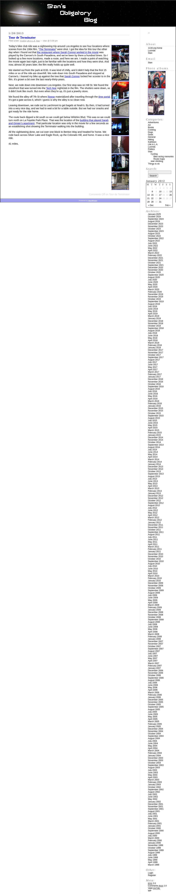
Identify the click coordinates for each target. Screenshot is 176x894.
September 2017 (156, 357)
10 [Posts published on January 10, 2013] (160, 191)
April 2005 (152, 719)
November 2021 (155, 260)
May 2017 (152, 367)
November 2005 (155, 702)
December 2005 (155, 699)
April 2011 (152, 544)
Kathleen (152, 142)
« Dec (150, 205)
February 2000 (155, 840)
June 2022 (153, 246)
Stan (38, 41)
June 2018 (153, 335)
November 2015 (155, 411)
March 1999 (153, 865)
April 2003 (152, 777)
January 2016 (154, 406)
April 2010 (152, 573)
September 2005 (156, 707)
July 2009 (152, 595)
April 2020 (152, 287)
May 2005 (152, 716)
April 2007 (152, 661)
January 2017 (154, 377)
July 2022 (152, 243)
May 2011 (152, 542)
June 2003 (153, 772)
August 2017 (154, 360)
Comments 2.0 (157, 886)
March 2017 (153, 372)
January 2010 (154, 580)
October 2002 (154, 787)
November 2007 (155, 644)
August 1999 (154, 852)
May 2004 (152, 746)
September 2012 (156, 503)
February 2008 (155, 636)
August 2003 (154, 767)
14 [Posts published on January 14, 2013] (148, 195)
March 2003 (153, 780)
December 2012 (155, 496)
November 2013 (155, 469)
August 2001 (154, 811)
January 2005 (154, 726)
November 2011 (155, 527)
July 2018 (152, 333)
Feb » (167, 205)
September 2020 (156, 275)
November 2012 (155, 498)
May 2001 (152, 819)
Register (152, 875)
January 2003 (154, 784)
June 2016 (153, 394)
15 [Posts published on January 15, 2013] (152, 195)
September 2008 (156, 619)
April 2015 (152, 428)
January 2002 (154, 802)
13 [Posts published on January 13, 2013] (170, 191)
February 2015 (155, 432)
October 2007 (154, 646)
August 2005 (154, 709)
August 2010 (154, 564)
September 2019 (156, 301)
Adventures (153, 122)
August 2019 (154, 304)
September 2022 (156, 238)
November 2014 (155, 440)
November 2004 (155, 731)
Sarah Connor (72, 76)
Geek (150, 134)
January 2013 (154, 493)
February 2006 (155, 695)
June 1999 (153, 857)
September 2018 (156, 328)
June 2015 (153, 423)
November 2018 (155, 323)
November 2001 (155, 806)
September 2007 (156, 649)
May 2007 (152, 658)
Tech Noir (51, 88)
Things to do (154, 164)
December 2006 (155, 670)
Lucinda (151, 50)
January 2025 (154, 214)
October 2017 (154, 355)
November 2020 (155, 270)
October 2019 (154, 299)
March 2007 (153, 663)
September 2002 (156, 789)
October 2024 (154, 216)
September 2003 (156, 765)
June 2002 (153, 797)
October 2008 (154, 617)
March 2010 (153, 576)
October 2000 (154, 828)
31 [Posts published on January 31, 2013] (160, 202)
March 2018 (153, 343)
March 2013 (153, 488)
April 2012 (152, 515)
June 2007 (153, 656)
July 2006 (152, 683)
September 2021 (156, 265)
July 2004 (152, 741)
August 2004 (154, 738)
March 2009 (153, 605)
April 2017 (152, 369)
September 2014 (156, 445)
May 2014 (152, 454)
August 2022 (154, 241)
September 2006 (156, 678)
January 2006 (154, 697)
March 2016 (153, 401)
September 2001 (156, 809)
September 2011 (156, 532)
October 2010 (154, 559)
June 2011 (153, 539)
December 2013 (155, 466)
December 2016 (155, 379)
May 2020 (152, 284)
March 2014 (153, 459)
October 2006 (154, 675)
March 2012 (153, 517)
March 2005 (153, 721)
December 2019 (155, 294)
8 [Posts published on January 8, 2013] (152, 191)
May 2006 (152, 687)
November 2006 (155, 673)
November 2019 (155, 296)
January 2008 (154, 639)
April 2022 (152, 250)
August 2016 (154, 389)
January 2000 (154, 843)
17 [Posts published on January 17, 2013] (160, 195)
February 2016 (155, 403)
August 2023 (154, 233)
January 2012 (154, 522)
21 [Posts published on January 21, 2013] (148, 198)
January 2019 (154, 318)
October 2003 (154, 763)
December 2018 (155, 321)
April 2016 (152, 399)
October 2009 (154, 588)
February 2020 (155, 292)
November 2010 (155, 556)
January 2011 (154, 551)
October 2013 (154, 471)
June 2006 (153, 685)
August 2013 (154, 476)
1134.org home (155, 48)
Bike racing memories (163, 156)
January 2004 (154, 755)
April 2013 (152, 486)
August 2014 (154, 447)
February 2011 (155, 549)
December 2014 (155, 437)
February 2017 (155, 374)
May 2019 (152, 311)
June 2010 (153, 568)
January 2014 (154, 464)
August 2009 (154, 593)
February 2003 (155, 782)
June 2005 (153, 714)
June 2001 (153, 816)
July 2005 (152, 712)
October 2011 (154, 530)
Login (150, 873)
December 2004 (155, 729)
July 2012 (152, 508)
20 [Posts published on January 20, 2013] (170, 195)
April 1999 (152, 862)
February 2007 (155, 666)
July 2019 (152, 306)
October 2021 (154, 263)
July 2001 (152, 814)
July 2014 (152, 449)
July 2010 (152, 566)
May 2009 (152, 600)
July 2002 (152, 794)
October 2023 (154, 229)
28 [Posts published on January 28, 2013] (148, 202)
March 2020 (153, 289)
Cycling (23, 41)
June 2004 (153, 743)
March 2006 (153, 692)
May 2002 (152, 799)
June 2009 (153, 597)
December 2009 (155, 583)
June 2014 (153, 452)
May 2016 (152, 396)
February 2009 (155, 607)
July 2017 (152, 362)
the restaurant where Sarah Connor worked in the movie (68, 52)
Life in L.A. (31, 41)
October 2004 (154, 733)
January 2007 (154, 668)
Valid (154, 888)
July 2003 (152, 770)
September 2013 (156, 474)
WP (149, 891)
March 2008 (153, 634)
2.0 (152, 883)
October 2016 (154, 384)
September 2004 (156, 736)
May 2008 (152, 629)
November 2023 (155, 226)
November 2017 (155, 352)
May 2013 (152, 483)
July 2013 (152, 479)
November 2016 (155, 382)
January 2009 (154, 610)
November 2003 (155, 760)
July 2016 (152, 391)
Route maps (159, 159)
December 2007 (155, 641)
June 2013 (153, 481)
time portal (104, 96)
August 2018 (154, 330)
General (152, 137)
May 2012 (152, 513)
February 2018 (155, 345)
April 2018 (152, 340)
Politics (151, 149)
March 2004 (153, 750)
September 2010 (156, 561)
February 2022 (155, 255)
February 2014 (155, 462)
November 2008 (155, 615)
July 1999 (152, 855)
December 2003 (155, 758)
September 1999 (156, 850)
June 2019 (153, 309)
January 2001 (154, 826)
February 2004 (155, 753)
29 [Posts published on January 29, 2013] (152, 202)
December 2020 (155, 267)
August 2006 (154, 680)
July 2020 (152, 280)
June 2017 (153, 364)
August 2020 (154, 277)
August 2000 (154, 833)
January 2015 (154, 435)
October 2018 (154, 326)
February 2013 (155, 491)
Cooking (152, 130)
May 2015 (152, 425)
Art (149, 125)
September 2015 (156, 416)
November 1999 (155, 845)
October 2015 (154, 413)
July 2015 (152, 420)
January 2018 (154, 347)
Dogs (150, 132)
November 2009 (155, 585)
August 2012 (154, 505)
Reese (51, 96)
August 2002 (154, 792)
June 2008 (153, 627)
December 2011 (155, 525)
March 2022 (153, 253)
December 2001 (155, 804)
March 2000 (153, 838)
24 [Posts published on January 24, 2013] (160, 198)
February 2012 (155, 520)
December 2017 (155, 350)
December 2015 (155, 408)
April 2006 (152, 690)
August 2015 (154, 418)
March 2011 (153, 547)
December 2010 (155, 554)
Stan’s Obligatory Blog (88, 13)
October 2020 (154, 272)
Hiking (151, 139)
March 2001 (153, 821)
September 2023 (156, 231)
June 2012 (153, 510)
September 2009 (156, 590)
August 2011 (154, 534)
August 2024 (154, 221)
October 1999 (154, 848)
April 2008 (152, 632)
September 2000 (156, 831)
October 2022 (154, 236)
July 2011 (152, 537)
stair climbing (157, 161)
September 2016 (156, 386)
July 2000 (152, 835)
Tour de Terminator (22, 37)
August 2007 (154, 651)
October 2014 (154, 442)
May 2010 (152, 571)
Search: (151, 168)
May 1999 (152, 860)
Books (151, 127)
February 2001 (155, 823)
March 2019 (153, 316)
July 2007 (152, 653)
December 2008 (155, 612)
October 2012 (154, 500)
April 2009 (152, 602)
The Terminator (47, 49)
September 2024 (156, 219)
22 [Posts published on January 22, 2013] (152, 198)
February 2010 (155, 578)
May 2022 (152, 248)
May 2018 (152, 338)
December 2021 (155, 258)
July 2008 (152, 624)
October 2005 (154, 704)
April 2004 (152, 748)
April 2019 (152, 313)
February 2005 (155, 724)
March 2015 (153, 430)
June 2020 (153, 282)
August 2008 (154, 622)
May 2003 (152, 775)
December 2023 (155, 224)
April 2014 (152, 457)
